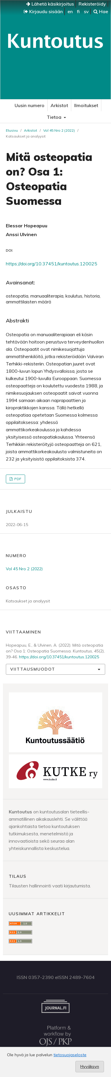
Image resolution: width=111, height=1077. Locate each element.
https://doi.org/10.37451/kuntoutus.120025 (51, 264)
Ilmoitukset (86, 105)
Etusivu (12, 130)
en (70, 11)
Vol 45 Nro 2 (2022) (59, 130)
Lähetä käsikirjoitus (50, 4)
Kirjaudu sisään (43, 11)
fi (78, 11)
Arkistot (59, 105)
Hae (100, 11)
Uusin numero (29, 105)
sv (86, 11)
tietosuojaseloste (69, 1054)
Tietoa (55, 117)
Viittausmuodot (32, 669)
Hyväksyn (89, 1066)
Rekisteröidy (92, 4)
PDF (17, 479)
